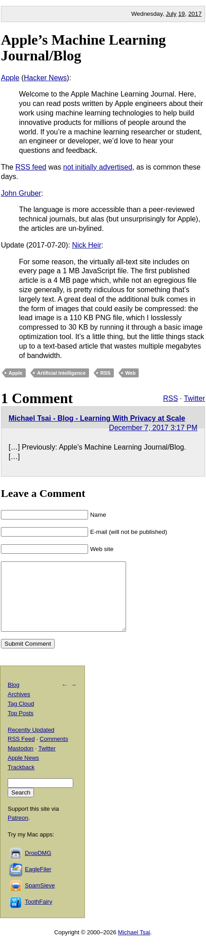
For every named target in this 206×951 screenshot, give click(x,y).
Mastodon (20, 761)
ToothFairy (38, 915)
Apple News (23, 771)
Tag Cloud (21, 717)
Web (130, 373)
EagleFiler (38, 882)
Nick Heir (86, 245)
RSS (105, 373)
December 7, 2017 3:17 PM (153, 428)
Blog (13, 698)
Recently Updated (31, 743)
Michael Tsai (134, 945)
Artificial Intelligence (61, 373)
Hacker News (45, 78)
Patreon (18, 831)
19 (181, 13)
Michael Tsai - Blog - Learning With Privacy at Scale (97, 418)
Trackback (21, 780)
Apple (10, 78)
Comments (54, 752)
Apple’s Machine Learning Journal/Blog (83, 48)
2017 (195, 13)
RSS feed (30, 167)
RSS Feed (21, 752)
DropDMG (38, 866)
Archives (19, 707)
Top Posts (20, 726)
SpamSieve (40, 899)
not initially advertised (97, 167)
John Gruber (21, 193)
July (171, 13)
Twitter (194, 398)
